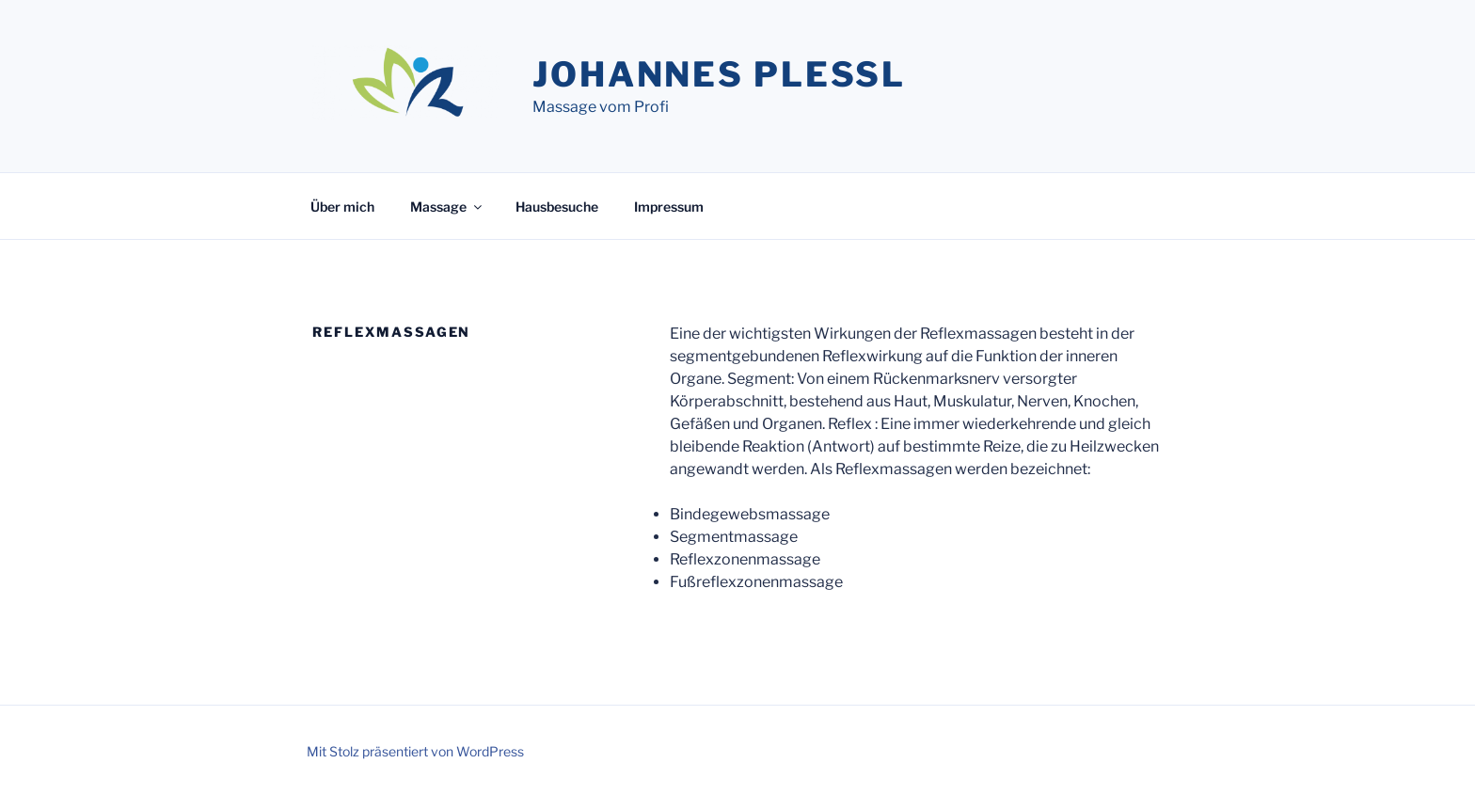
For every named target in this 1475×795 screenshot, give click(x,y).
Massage (447, 207)
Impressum (669, 207)
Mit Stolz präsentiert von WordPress (415, 751)
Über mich (342, 207)
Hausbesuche (556, 207)
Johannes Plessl (719, 74)
